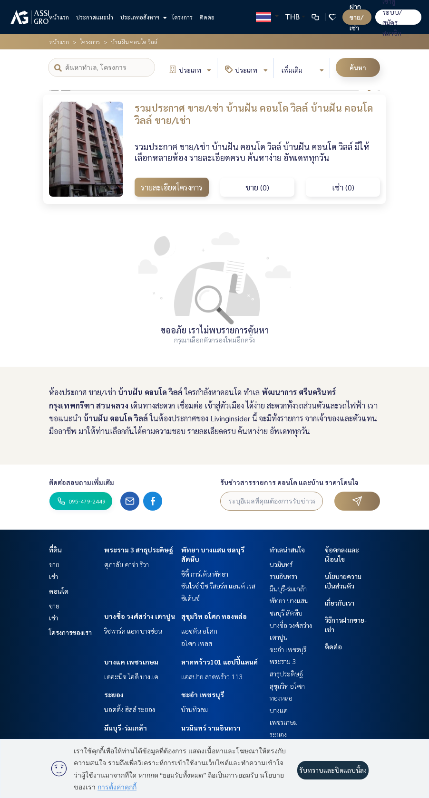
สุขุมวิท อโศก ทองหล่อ (214, 616)
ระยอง (114, 694)
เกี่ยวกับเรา (339, 602)
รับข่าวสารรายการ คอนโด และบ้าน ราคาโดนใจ (289, 482)
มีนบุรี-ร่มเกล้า (125, 727)
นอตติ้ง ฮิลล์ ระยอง (129, 709)
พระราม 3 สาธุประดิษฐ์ (138, 549)
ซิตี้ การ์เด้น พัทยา (204, 574)
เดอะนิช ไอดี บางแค (131, 676)
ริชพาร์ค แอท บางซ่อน (133, 631)
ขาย (54, 564)
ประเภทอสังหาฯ (142, 17)
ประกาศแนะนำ (94, 17)
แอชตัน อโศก (199, 631)
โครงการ (182, 17)
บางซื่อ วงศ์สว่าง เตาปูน (139, 616)
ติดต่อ (207, 17)
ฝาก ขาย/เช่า (356, 17)
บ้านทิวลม (194, 709)
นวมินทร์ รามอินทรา (211, 727)
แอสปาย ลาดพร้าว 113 (212, 676)
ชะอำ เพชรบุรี (202, 694)
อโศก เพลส (196, 643)
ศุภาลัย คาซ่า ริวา (126, 564)
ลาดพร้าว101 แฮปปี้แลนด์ (219, 661)
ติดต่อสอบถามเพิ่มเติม (81, 482)
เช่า (53, 576)
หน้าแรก (59, 17)
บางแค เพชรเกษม (131, 661)
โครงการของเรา (70, 632)
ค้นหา (358, 67)
